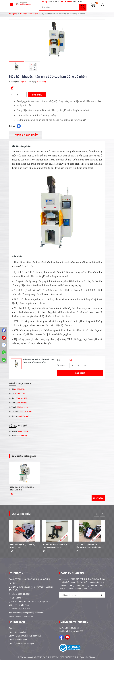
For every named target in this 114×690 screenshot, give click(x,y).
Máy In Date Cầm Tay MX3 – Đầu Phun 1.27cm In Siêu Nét (88, 575)
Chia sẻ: (12, 128)
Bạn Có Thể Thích (26, 529)
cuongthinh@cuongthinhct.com (30, 642)
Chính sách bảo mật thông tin (21, 673)
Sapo (93, 687)
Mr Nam (18, 400)
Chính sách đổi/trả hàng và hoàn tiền (25, 666)
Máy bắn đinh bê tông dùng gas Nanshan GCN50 (56, 575)
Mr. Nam (18, 438)
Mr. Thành (19, 433)
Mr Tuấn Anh (20, 413)
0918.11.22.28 (54, 1)
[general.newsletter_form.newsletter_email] (82, 624)
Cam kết (12, 658)
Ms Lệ (17, 395)
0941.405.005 (77, 1)
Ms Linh (18, 404)
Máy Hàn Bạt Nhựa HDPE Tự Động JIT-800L (22, 575)
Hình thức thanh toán (18, 662)
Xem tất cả (98, 514)
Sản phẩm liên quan (29, 458)
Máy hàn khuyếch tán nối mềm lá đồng (22, 504)
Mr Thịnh (18, 409)
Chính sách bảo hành (18, 669)
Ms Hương (19, 418)
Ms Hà (17, 391)
